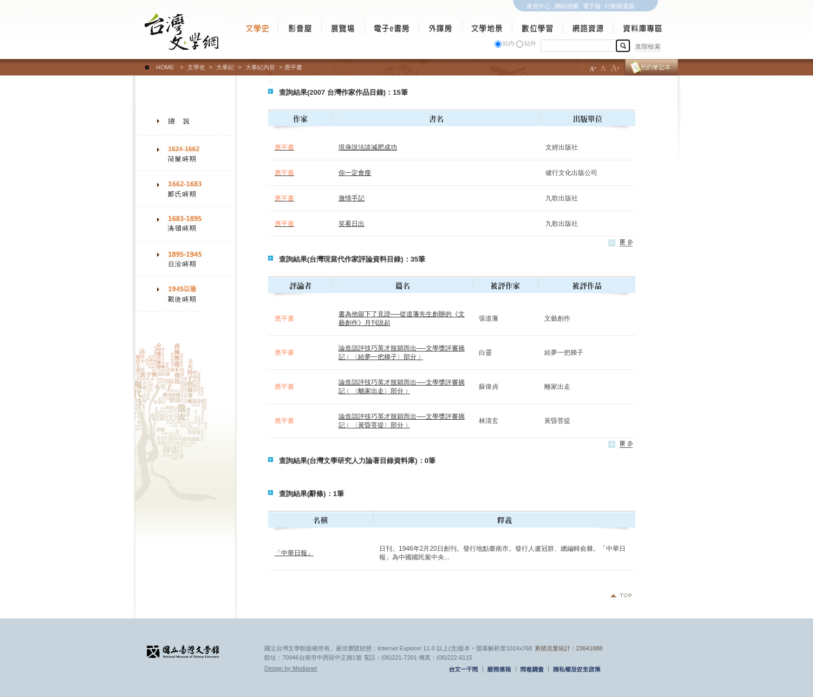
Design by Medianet (290, 668)
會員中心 (538, 6)
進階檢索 (648, 46)
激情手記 (352, 198)
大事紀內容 (260, 67)
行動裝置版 (620, 6)
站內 (509, 43)
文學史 (196, 67)
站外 (530, 43)
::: (137, 62)
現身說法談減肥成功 (368, 147)
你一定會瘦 (355, 173)
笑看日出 (352, 223)
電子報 (592, 6)
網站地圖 (566, 6)
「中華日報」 (294, 553)
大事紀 (225, 67)
